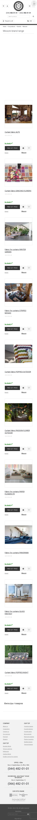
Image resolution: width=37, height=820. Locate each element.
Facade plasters (28, 729)
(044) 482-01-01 (18, 768)
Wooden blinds (7, 746)
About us (5, 726)
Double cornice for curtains (10, 756)
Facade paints (28, 731)
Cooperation (6, 729)
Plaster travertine (28, 739)
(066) (25, 13)
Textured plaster (28, 744)
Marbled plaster (28, 742)
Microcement (27, 734)
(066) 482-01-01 (18, 783)
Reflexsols (6, 751)
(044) (11, 13)
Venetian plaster (28, 726)
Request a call (9, 21)
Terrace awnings (7, 749)
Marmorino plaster (29, 737)
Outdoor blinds (7, 754)
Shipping (5, 739)
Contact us (6, 731)
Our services (6, 734)
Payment (5, 737)
